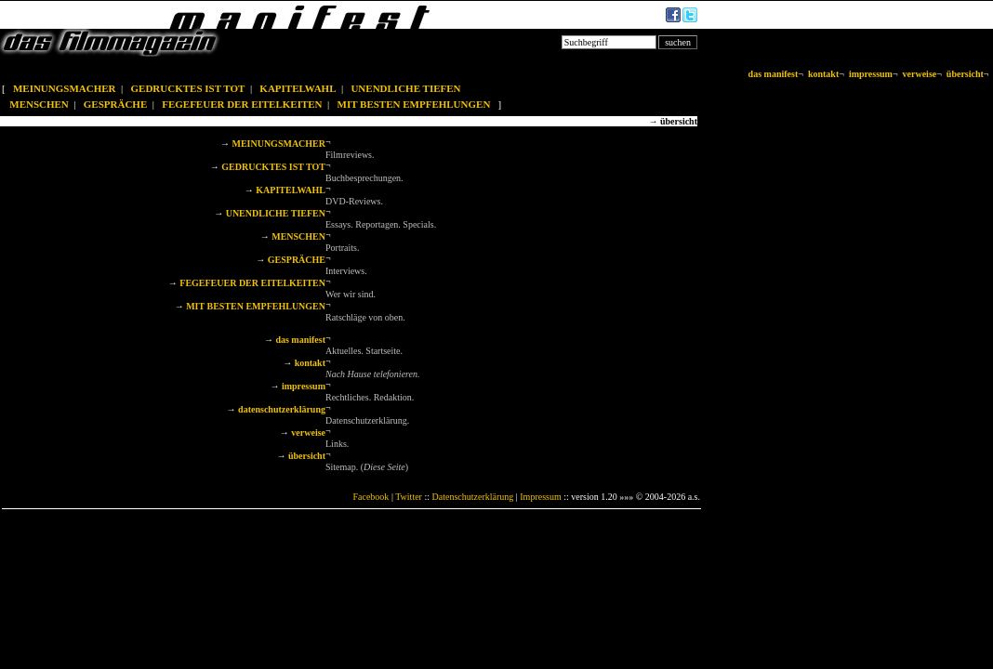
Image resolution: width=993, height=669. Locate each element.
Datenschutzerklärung (473, 497)
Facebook (370, 497)
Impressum (540, 497)
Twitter (408, 497)
